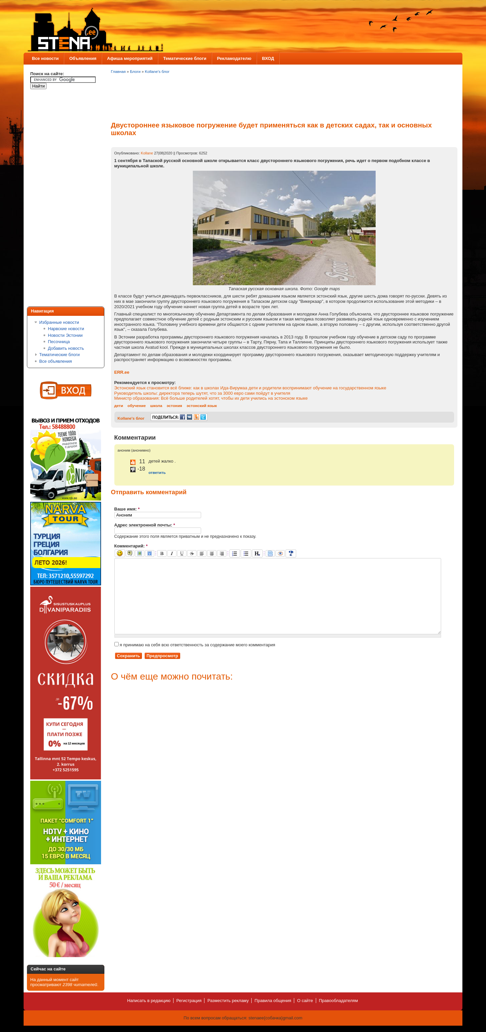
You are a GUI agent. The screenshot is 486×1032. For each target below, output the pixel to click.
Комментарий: (131, 545)
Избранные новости (59, 322)
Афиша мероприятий (130, 58)
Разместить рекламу (228, 1000)
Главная (118, 71)
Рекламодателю (234, 58)
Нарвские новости (66, 328)
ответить (157, 472)
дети (118, 405)
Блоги (135, 71)
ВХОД (268, 58)
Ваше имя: (127, 509)
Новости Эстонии (65, 335)
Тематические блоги (184, 58)
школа (156, 405)
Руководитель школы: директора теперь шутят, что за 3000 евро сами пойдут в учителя (202, 393)
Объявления (82, 58)
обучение (137, 405)
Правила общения (273, 1000)
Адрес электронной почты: (144, 524)
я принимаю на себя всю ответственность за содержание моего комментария (194, 659)
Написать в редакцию (148, 1000)
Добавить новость (66, 348)
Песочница (59, 341)
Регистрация (188, 1000)
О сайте (305, 1000)
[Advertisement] (56, 199)
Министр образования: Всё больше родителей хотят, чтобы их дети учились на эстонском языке (211, 398)
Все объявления (55, 361)
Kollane (147, 153)
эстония (174, 405)
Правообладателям (338, 1000)
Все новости (45, 58)
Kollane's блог (157, 71)
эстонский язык (201, 405)
